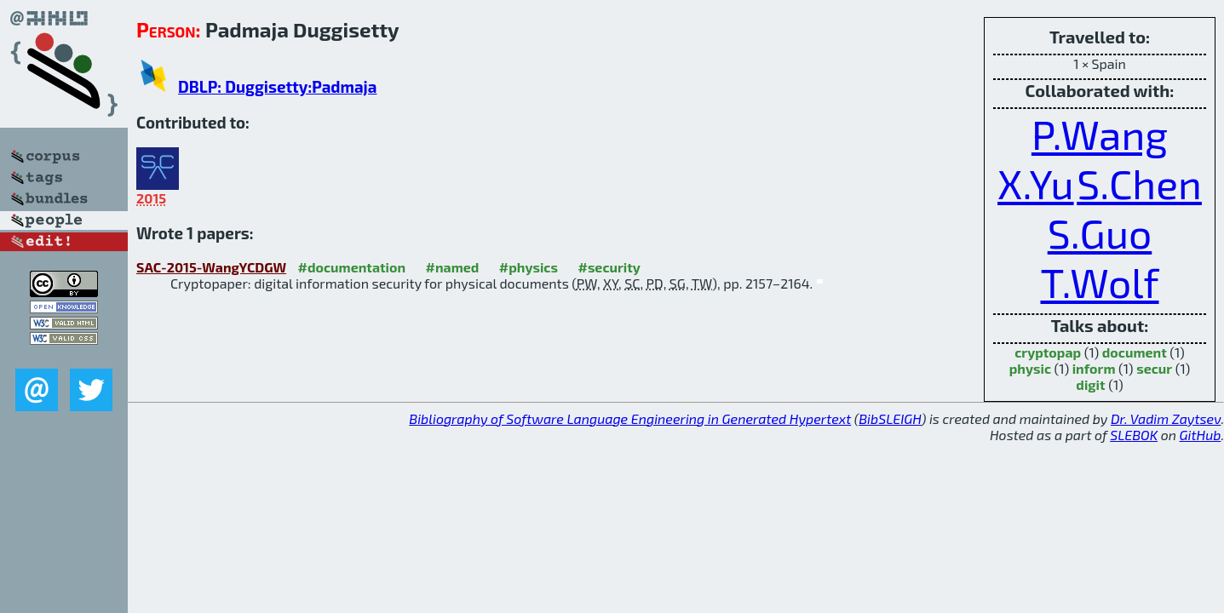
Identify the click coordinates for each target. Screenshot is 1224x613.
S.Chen (1139, 183)
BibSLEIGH (890, 418)
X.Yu (1035, 183)
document (1134, 352)
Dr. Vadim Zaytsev (1166, 418)
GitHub (1200, 435)
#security (609, 267)
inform (1094, 368)
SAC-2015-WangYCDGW (211, 267)
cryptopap (1047, 352)
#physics (528, 267)
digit (1090, 384)
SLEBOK (1134, 435)
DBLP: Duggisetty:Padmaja (277, 86)
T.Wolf (1099, 281)
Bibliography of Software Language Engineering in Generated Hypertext (630, 418)
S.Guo (1100, 232)
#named (453, 267)
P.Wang (1099, 133)
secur (1154, 368)
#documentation (351, 267)
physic (1030, 368)
